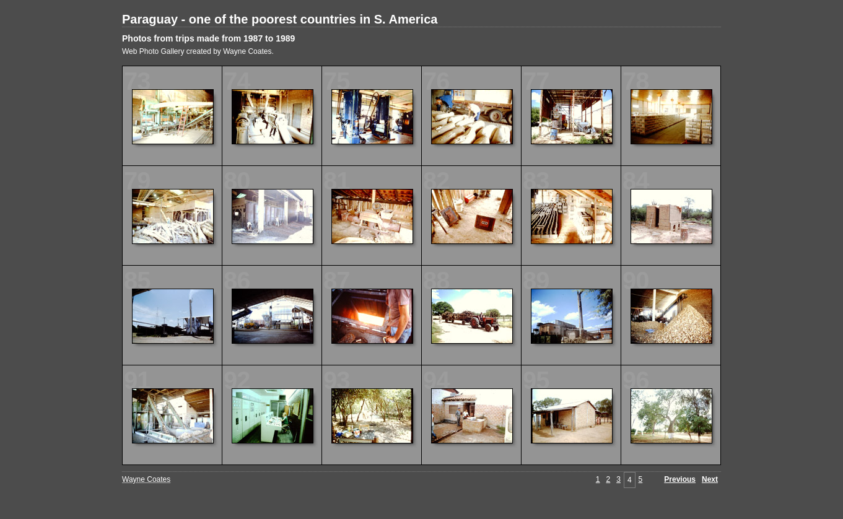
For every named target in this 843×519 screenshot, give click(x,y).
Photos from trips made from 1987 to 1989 (208, 38)
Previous (680, 479)
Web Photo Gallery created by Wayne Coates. (198, 51)
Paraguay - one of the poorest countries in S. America (279, 19)
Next (710, 479)
